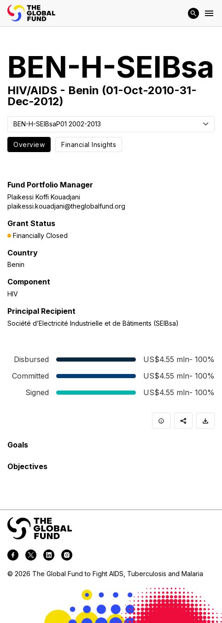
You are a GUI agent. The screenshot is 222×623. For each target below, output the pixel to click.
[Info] (161, 421)
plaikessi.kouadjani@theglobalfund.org (66, 206)
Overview (29, 144)
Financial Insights (88, 144)
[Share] (183, 421)
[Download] (205, 421)
